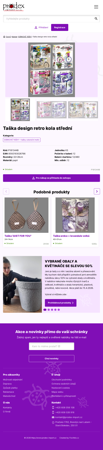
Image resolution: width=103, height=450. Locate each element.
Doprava (7, 383)
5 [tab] (59, 310)
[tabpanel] (51, 284)
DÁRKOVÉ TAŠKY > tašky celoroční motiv (21, 140)
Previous (6, 191)
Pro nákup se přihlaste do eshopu (53, 178)
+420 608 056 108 (64, 407)
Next (97, 191)
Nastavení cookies (61, 387)
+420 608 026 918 (64, 412)
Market (14, 37)
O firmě (6, 411)
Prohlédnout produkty (59, 302)
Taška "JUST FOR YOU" (18, 235)
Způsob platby (10, 387)
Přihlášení (43, 27)
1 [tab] (44, 310)
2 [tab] (49, 310)
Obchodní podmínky (62, 379)
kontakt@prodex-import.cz (68, 417)
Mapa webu (57, 392)
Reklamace (8, 392)
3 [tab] (52, 310)
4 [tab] (55, 310)
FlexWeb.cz (74, 438)
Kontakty (7, 407)
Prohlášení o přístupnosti (64, 396)
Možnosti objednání (12, 379)
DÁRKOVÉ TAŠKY (25, 37)
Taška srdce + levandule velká (71, 235)
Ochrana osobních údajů (64, 383)
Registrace (59, 27)
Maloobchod (9, 396)
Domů (8, 37)
